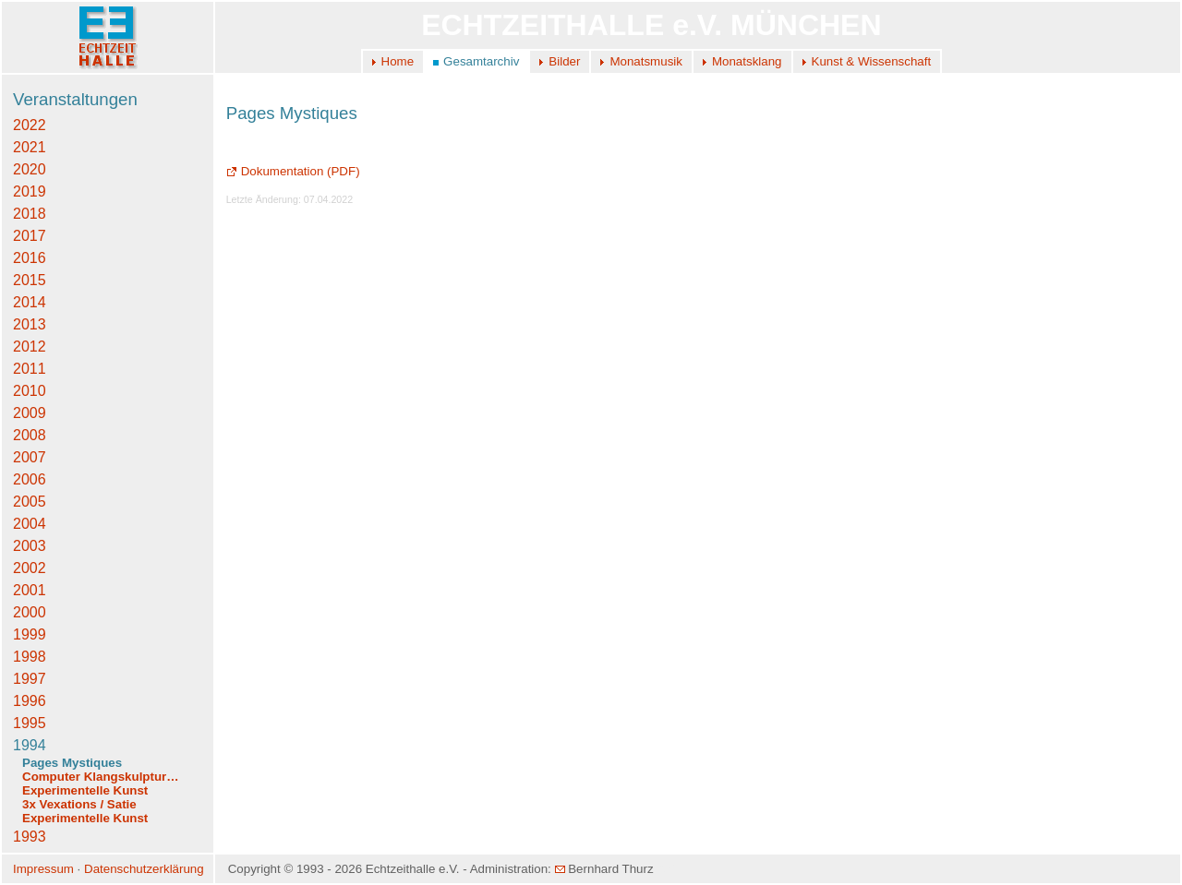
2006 (29, 479)
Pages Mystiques (72, 763)
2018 (29, 213)
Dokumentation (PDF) (293, 171)
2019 (29, 191)
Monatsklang (747, 61)
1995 (29, 723)
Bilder (564, 61)
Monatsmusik (645, 61)
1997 (29, 679)
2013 (29, 324)
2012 (29, 346)
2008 (29, 435)
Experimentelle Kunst (85, 790)
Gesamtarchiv (481, 61)
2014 (29, 302)
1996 (29, 701)
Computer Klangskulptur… (100, 776)
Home (398, 61)
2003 (29, 546)
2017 (29, 236)
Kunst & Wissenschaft (872, 61)
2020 (29, 169)
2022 (29, 125)
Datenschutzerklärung (144, 869)
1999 (29, 634)
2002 (29, 568)
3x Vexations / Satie (79, 804)
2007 (29, 457)
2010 (29, 391)
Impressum (43, 869)
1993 (29, 836)
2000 (29, 612)
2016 (29, 258)
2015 (29, 280)
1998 (29, 656)
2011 (29, 369)
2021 (29, 147)
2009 (29, 413)
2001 (29, 590)
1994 (29, 745)
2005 (29, 501)
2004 (29, 524)
